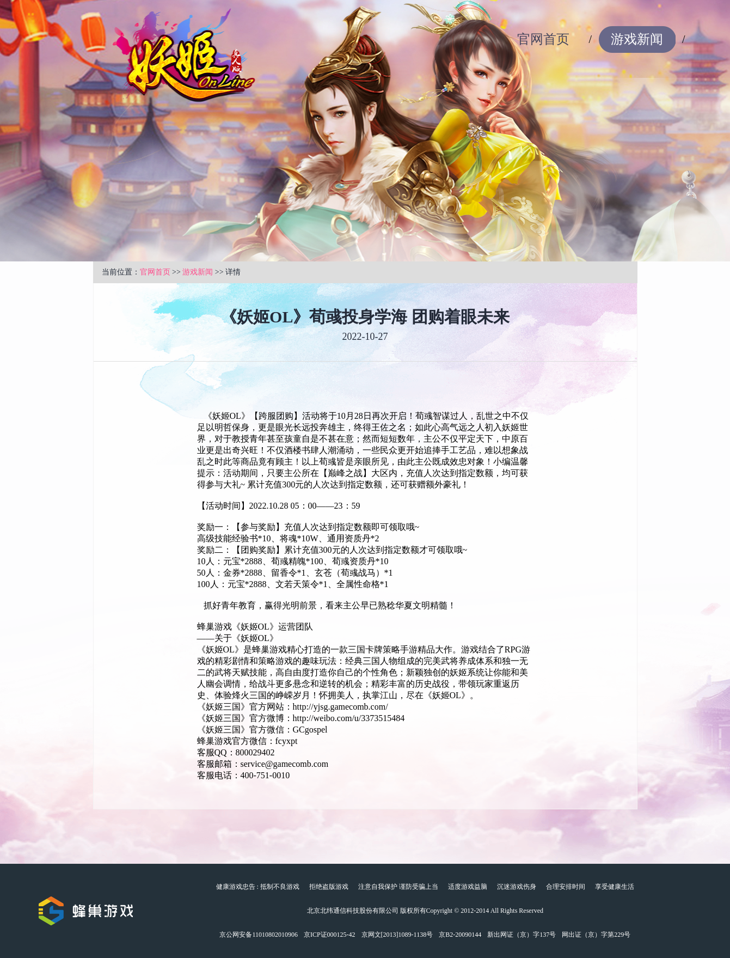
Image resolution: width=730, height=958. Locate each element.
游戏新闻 (637, 39)
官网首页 (543, 39)
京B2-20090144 (460, 934)
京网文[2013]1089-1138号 (397, 934)
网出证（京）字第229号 (596, 934)
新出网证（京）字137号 (521, 934)
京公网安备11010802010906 (258, 934)
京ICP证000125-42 (329, 934)
